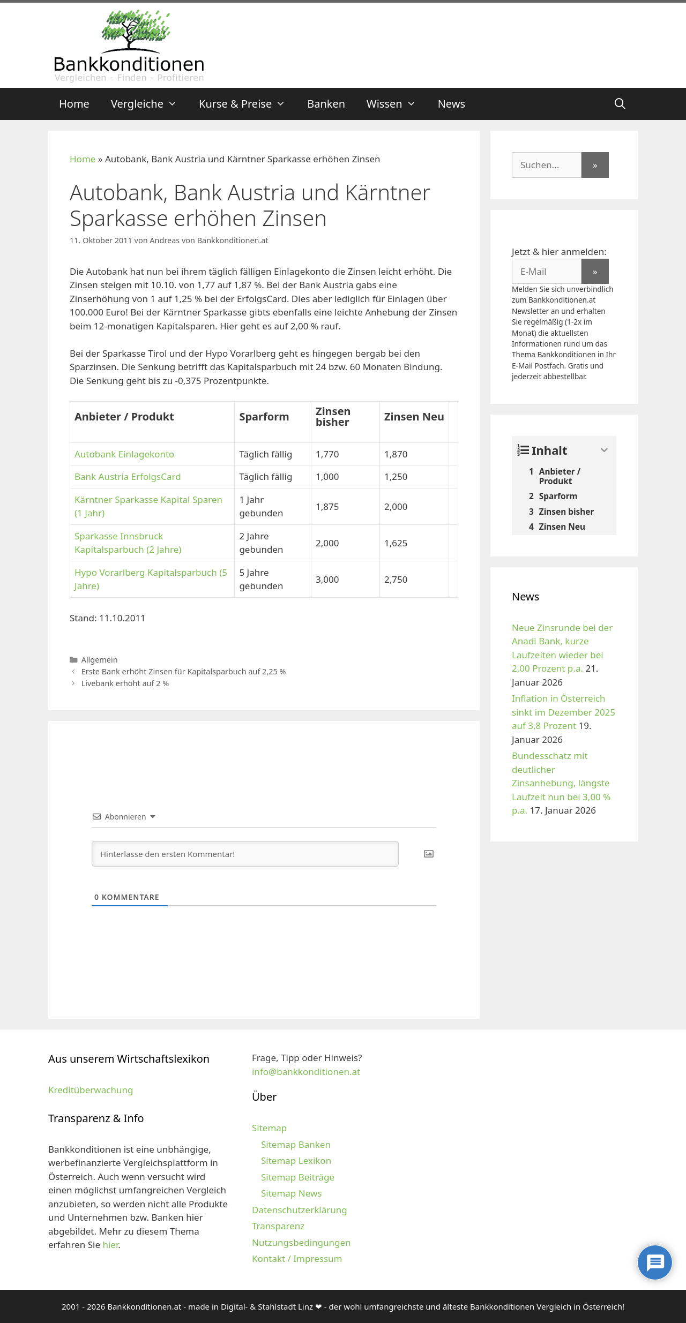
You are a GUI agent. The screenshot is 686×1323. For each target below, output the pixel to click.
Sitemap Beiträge (297, 1177)
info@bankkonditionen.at (306, 1071)
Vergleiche (149, 104)
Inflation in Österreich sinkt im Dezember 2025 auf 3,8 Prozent (563, 712)
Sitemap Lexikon (296, 1160)
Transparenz (278, 1226)
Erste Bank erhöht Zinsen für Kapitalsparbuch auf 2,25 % (183, 671)
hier (110, 1244)
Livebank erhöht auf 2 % (125, 683)
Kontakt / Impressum (297, 1258)
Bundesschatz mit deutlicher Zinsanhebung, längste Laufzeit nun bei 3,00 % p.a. (561, 782)
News (451, 103)
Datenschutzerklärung (299, 1210)
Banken (326, 103)
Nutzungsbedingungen (301, 1242)
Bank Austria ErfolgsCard (127, 476)
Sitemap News (291, 1193)
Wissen (397, 104)
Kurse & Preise (247, 104)
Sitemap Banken (296, 1144)
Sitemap (269, 1128)
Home (74, 103)
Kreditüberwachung (90, 1090)
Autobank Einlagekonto (124, 454)
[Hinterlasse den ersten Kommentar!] (245, 854)
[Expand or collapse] (604, 450)
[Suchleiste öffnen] (620, 104)
